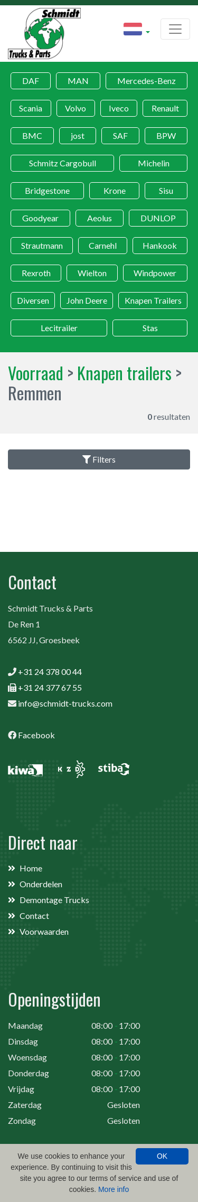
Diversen (33, 300)
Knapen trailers (124, 372)
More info (113, 1189)
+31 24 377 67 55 (50, 687)
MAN (78, 81)
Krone (114, 190)
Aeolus (99, 218)
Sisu (166, 190)
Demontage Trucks (54, 900)
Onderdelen (41, 884)
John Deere (87, 300)
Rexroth (36, 273)
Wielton (92, 273)
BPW (166, 135)
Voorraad (35, 372)
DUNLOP (158, 218)
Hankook (160, 245)
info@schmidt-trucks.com (65, 703)
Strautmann (42, 245)
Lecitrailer (59, 328)
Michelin (153, 163)
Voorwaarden (44, 931)
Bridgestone (47, 190)
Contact (34, 915)
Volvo (75, 108)
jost (77, 135)
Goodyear (40, 218)
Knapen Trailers (153, 300)
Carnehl (103, 245)
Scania (30, 108)
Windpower (155, 273)
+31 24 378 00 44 (50, 671)
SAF (120, 135)
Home (31, 868)
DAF (30, 81)
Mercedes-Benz (146, 81)
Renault (165, 108)
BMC (32, 135)
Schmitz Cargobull (62, 163)
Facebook (36, 735)
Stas (150, 328)
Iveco (119, 108)
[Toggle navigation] (175, 29)
